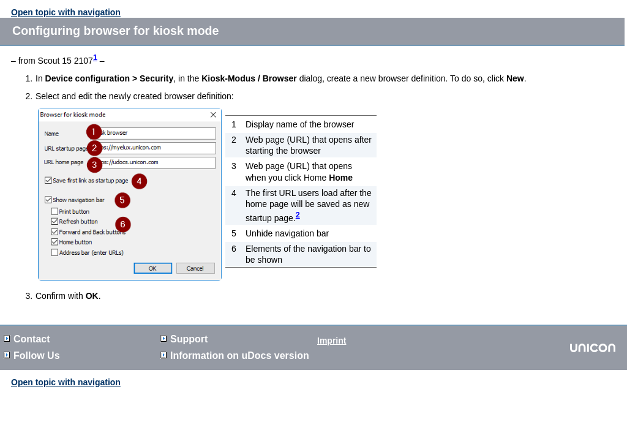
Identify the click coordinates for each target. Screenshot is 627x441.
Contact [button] (27, 339)
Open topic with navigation (66, 12)
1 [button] (95, 57)
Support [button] (184, 339)
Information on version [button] (234, 355)
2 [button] (298, 215)
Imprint (331, 340)
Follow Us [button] (32, 355)
